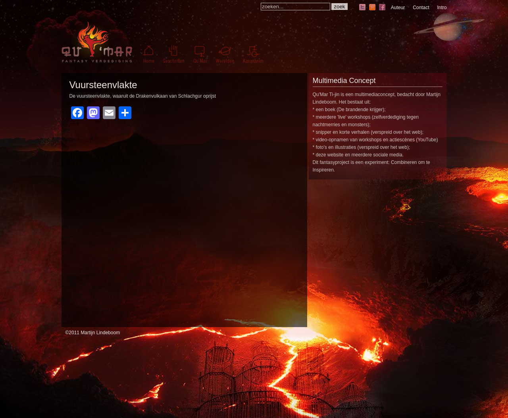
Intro (441, 7)
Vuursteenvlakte (103, 84)
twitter (362, 8)
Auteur (398, 7)
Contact (421, 7)
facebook (382, 8)
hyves (372, 8)
